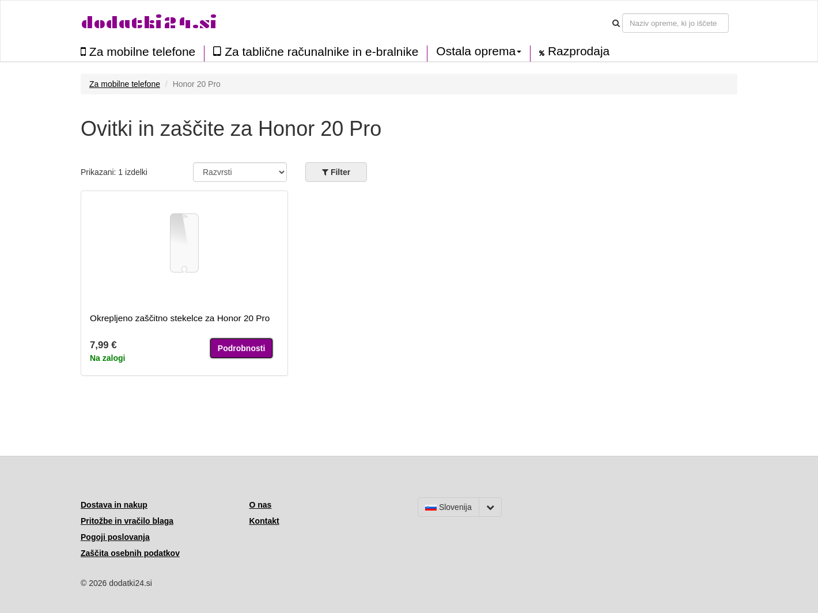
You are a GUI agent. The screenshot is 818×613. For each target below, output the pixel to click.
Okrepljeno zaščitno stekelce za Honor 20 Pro (180, 318)
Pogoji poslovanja (115, 537)
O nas (260, 504)
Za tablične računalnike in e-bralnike (315, 51)
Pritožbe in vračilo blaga (127, 521)
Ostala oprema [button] (478, 51)
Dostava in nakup (114, 504)
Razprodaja (574, 51)
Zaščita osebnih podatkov (130, 553)
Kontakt (264, 521)
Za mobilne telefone (138, 51)
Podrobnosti (241, 348)
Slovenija (448, 507)
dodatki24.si (149, 23)
